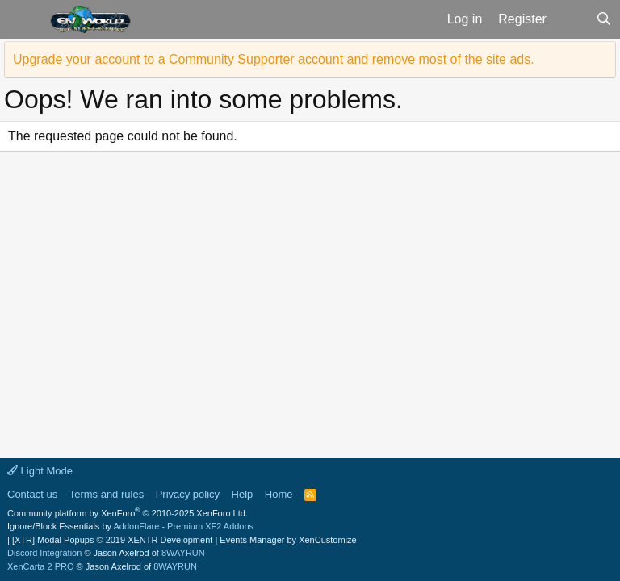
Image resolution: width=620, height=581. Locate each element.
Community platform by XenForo (127, 513)
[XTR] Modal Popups (112, 540)
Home (279, 494)
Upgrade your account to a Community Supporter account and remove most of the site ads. (273, 59)
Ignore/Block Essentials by (130, 526)
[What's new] (571, 19)
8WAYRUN (183, 553)
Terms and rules (106, 494)
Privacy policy (188, 494)
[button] (23, 19)
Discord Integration (44, 553)
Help (242, 494)
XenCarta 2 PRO (40, 566)
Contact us (32, 494)
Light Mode (40, 471)
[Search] (603, 19)
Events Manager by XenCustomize (288, 540)
